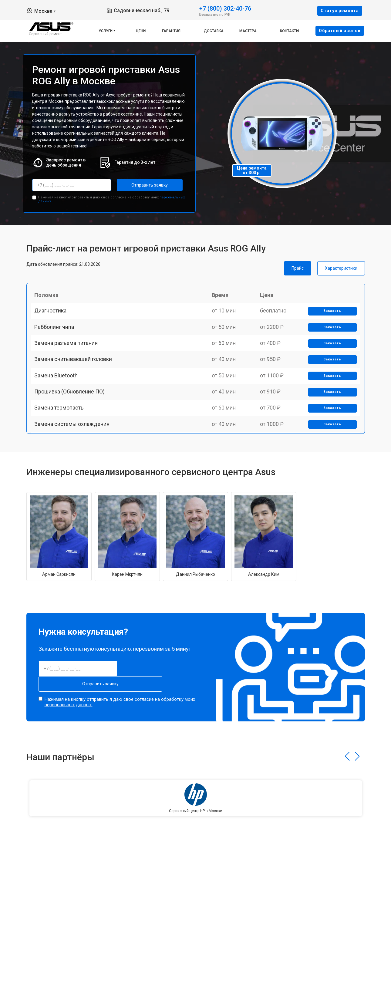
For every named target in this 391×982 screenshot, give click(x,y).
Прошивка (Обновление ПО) (72, 421)
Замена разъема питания (68, 358)
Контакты (289, 31)
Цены (141, 31)
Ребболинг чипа (57, 337)
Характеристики (341, 266)
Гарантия (171, 31)
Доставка (214, 31)
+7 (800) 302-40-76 (225, 8)
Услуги (106, 31)
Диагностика (53, 316)
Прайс (298, 266)
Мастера (248, 31)
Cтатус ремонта (340, 10)
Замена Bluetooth (58, 400)
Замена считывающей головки (76, 379)
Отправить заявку (141, 185)
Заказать (330, 317)
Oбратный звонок (340, 30)
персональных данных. (69, 701)
